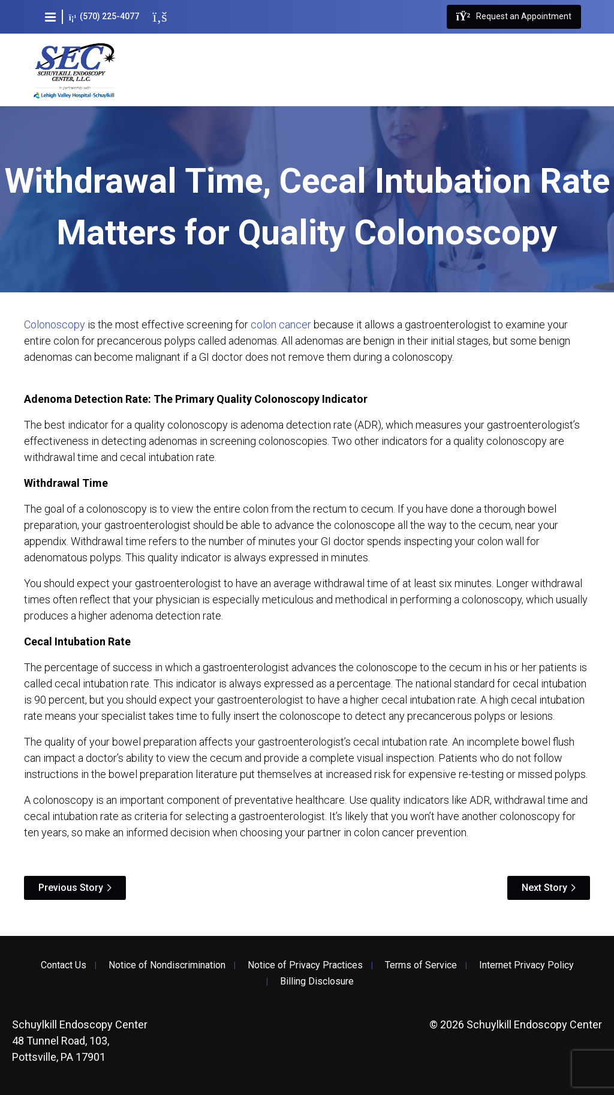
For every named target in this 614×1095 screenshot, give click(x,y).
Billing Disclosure (317, 981)
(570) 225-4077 (104, 16)
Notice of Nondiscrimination (167, 965)
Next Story (544, 887)
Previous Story (70, 887)
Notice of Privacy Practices (305, 965)
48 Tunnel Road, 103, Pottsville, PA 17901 (80, 1040)
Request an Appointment (513, 17)
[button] (50, 17)
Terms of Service (421, 965)
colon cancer (281, 324)
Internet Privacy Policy (526, 965)
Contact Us (63, 965)
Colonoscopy (54, 324)
